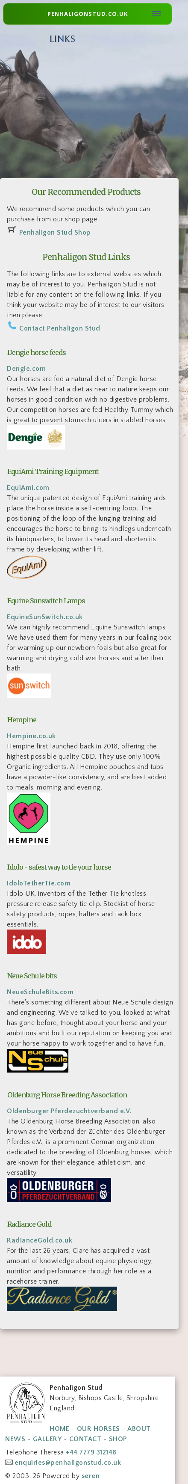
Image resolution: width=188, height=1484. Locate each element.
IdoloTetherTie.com (38, 883)
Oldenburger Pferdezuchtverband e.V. (69, 1111)
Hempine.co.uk (31, 736)
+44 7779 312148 (91, 1452)
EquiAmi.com (28, 488)
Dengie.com (26, 368)
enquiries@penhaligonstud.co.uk (68, 1462)
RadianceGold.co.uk (39, 1240)
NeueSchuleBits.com (40, 992)
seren (91, 1476)
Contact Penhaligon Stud (59, 328)
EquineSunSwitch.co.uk (45, 617)
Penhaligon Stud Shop (55, 232)
